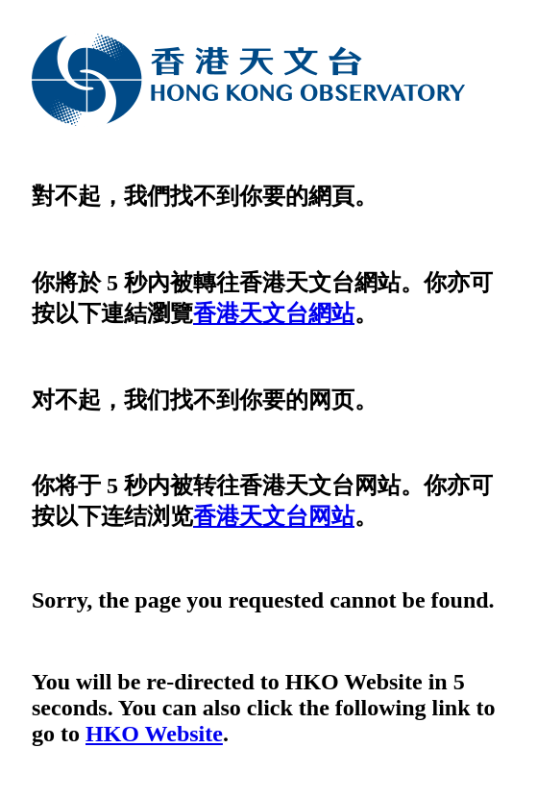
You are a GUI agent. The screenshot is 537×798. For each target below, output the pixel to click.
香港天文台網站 (273, 313)
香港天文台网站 (273, 516)
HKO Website (154, 733)
